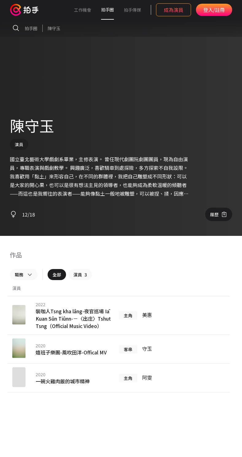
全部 (57, 274)
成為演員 (173, 10)
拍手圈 (107, 9)
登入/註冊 (214, 10)
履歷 (218, 214)
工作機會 (82, 10)
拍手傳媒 (132, 10)
